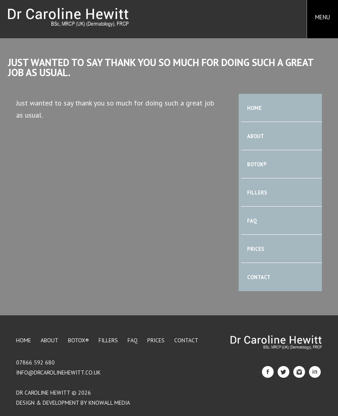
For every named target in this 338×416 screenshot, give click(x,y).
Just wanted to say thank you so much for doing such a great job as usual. (160, 67)
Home (254, 108)
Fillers (257, 192)
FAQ (252, 220)
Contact (258, 277)
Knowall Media (109, 402)
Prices (255, 249)
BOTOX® (257, 164)
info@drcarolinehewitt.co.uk (58, 372)
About (255, 136)
